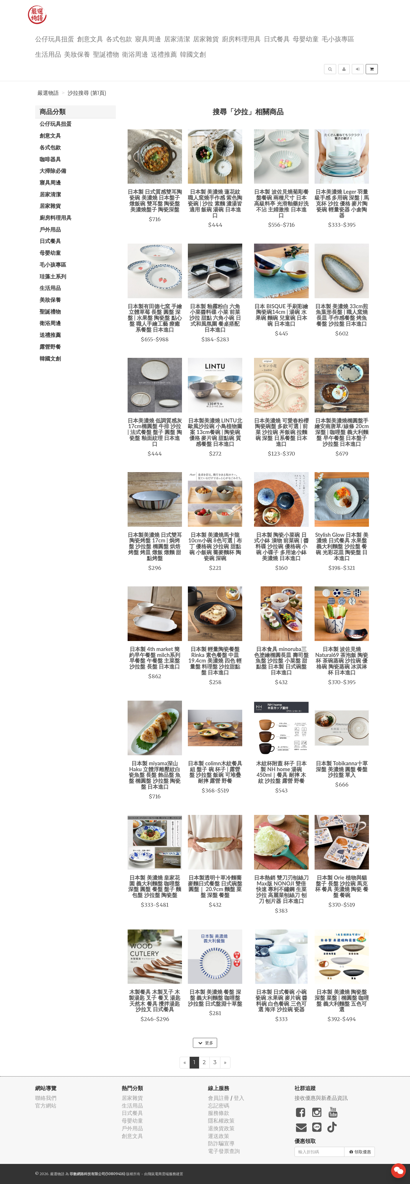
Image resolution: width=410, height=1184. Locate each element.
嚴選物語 (48, 93)
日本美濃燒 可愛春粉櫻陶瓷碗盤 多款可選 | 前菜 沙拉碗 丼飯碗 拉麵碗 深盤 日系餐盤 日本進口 (281, 432)
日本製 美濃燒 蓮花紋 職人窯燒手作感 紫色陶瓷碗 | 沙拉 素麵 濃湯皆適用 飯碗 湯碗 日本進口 (215, 203)
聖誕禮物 (106, 53)
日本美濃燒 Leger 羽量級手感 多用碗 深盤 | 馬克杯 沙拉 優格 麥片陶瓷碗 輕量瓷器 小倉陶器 (342, 203)
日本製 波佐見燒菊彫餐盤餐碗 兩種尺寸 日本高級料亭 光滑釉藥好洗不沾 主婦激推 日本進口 (281, 203)
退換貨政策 (221, 1128)
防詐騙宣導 (221, 1143)
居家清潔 (177, 38)
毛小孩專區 (338, 38)
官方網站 (45, 1105)
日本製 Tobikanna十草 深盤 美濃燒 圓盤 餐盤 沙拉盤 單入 (342, 769)
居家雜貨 (206, 38)
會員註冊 (218, 1098)
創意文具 (90, 38)
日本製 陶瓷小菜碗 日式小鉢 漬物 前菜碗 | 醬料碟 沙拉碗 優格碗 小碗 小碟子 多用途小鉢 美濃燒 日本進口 (281, 546)
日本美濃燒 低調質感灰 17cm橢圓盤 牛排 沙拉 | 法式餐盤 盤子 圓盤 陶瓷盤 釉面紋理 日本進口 (155, 432)
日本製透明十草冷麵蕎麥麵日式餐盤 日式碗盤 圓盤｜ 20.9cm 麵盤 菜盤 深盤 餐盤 (215, 886)
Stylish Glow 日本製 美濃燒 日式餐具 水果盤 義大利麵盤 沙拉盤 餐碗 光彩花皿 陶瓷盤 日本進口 (341, 546)
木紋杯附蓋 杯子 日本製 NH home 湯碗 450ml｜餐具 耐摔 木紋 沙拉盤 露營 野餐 (281, 772)
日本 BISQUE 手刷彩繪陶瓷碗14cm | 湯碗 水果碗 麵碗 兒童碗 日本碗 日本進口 (281, 315)
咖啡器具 (50, 159)
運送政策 (218, 1136)
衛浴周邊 (135, 53)
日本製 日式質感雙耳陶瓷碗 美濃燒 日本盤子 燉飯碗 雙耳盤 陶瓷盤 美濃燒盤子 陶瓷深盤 (155, 200)
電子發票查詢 (224, 1151)
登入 (239, 1098)
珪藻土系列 (53, 276)
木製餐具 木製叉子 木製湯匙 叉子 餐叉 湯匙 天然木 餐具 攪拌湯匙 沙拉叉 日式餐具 (154, 1000)
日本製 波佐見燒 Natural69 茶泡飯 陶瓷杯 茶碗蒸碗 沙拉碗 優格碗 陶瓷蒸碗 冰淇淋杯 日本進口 (341, 661)
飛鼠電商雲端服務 (162, 1174)
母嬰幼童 (306, 38)
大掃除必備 (53, 170)
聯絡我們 (45, 1098)
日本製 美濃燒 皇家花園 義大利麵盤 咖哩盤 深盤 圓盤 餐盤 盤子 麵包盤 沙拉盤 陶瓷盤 (154, 886)
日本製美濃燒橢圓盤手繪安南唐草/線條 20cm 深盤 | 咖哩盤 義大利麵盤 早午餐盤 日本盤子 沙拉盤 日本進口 (342, 432)
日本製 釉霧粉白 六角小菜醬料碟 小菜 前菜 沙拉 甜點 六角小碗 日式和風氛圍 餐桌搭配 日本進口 (215, 318)
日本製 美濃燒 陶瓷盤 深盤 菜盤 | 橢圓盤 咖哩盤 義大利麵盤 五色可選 (342, 1000)
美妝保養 (77, 53)
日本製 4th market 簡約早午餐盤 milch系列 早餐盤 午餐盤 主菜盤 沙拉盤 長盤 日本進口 (154, 658)
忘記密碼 (218, 1105)
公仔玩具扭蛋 (54, 38)
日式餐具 (277, 38)
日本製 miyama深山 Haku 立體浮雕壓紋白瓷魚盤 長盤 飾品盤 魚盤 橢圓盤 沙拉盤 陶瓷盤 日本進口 (154, 775)
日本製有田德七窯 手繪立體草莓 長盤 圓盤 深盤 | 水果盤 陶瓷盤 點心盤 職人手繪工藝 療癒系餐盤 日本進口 (155, 318)
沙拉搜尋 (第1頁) (87, 93)
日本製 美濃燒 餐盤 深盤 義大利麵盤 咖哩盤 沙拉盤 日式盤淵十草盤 (215, 998)
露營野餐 (50, 346)
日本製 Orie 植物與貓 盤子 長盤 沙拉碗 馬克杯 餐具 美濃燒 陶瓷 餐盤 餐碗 (341, 886)
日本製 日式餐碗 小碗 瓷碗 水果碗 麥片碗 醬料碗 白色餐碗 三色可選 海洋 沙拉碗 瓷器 (281, 1000)
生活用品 (48, 53)
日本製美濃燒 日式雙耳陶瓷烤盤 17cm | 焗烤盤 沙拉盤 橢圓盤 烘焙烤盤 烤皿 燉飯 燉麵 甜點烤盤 (155, 546)
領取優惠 (360, 1151)
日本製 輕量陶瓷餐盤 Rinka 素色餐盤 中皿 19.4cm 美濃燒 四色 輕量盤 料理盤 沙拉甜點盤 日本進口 (215, 661)
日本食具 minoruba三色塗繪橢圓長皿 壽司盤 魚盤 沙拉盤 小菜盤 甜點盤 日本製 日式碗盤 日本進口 (281, 661)
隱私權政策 (221, 1120)
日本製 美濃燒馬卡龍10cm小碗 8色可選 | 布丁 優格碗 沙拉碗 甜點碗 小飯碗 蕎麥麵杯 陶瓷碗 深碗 (215, 546)
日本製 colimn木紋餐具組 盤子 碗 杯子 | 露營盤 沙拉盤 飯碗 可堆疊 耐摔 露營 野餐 (215, 772)
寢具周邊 (148, 38)
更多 (205, 1043)
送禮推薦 (164, 53)
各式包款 (119, 38)
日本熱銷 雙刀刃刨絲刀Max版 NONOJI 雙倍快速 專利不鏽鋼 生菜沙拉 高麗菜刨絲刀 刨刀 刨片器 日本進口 (281, 889)
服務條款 (218, 1113)
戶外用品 (50, 229)
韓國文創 (193, 53)
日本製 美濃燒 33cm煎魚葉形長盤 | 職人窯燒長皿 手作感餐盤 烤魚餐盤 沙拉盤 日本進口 (341, 315)
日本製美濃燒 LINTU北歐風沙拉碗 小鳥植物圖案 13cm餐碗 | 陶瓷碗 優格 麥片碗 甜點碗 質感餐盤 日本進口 (215, 432)
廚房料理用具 (241, 38)
